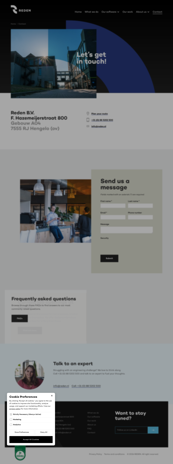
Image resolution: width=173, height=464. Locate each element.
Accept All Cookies (31, 439)
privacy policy (14, 409)
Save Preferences (22, 432)
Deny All (43, 432)
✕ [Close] (52, 396)
